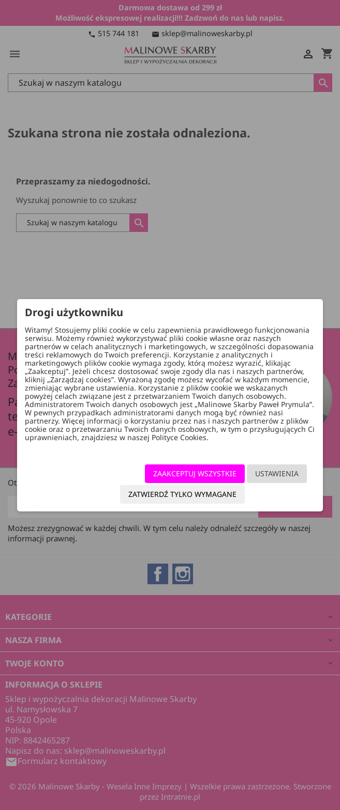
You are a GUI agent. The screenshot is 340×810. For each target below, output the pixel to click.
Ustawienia (277, 473)
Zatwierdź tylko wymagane (182, 494)
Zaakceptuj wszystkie (194, 473)
